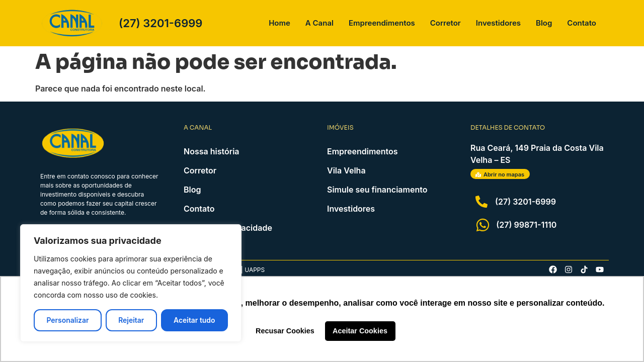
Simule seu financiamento (377, 190)
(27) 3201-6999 (160, 23)
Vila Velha (346, 170)
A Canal (319, 23)
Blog (544, 23)
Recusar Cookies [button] (285, 331)
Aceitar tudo (194, 320)
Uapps (255, 270)
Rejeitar (131, 320)
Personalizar (67, 320)
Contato (581, 23)
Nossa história (211, 151)
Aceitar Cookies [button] (360, 331)
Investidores (498, 23)
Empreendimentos (382, 23)
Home (279, 23)
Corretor (445, 23)
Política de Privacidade (228, 228)
